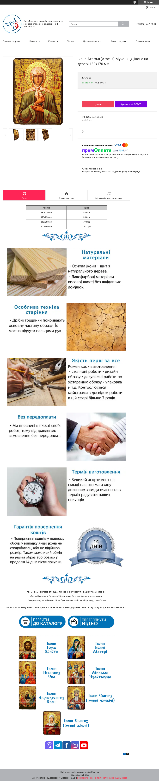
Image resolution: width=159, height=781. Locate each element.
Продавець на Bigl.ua (79, 775)
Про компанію (143, 41)
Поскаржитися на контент (89, 778)
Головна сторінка (11, 41)
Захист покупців (119, 41)
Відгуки (70, 41)
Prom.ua (95, 772)
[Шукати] (123, 24)
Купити (98, 104)
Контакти (53, 41)
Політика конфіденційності (115, 778)
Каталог (34, 41)
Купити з (131, 104)
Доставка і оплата (92, 41)
